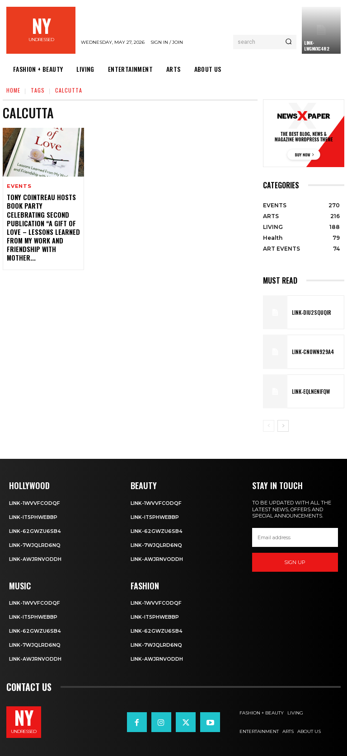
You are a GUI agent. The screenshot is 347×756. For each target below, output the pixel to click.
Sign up (294, 562)
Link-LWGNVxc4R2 (316, 45)
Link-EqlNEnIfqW (309, 391)
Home (13, 90)
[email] (295, 537)
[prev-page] (268, 426)
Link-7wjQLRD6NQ (35, 544)
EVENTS (19, 186)
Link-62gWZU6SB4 (35, 530)
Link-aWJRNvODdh (35, 558)
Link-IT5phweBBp (33, 516)
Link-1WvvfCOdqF (35, 502)
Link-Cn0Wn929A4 (311, 351)
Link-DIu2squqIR (310, 312)
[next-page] (283, 426)
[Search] (288, 42)
